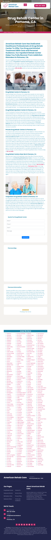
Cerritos (9, 409)
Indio (18, 397)
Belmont (9, 378)
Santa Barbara (40, 360)
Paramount (30, 394)
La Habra (19, 405)
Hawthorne (19, 381)
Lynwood (19, 453)
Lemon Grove (20, 433)
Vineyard (39, 430)
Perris (28, 397)
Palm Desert (30, 387)
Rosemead (29, 446)
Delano (8, 445)
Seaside (39, 376)
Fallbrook (19, 345)
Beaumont (9, 371)
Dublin (8, 453)
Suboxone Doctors (8, 493)
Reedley (29, 433)
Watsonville (40, 440)
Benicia (8, 379)
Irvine (18, 401)
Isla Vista (19, 402)
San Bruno (29, 456)
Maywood (19, 461)
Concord (9, 427)
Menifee (19, 463)
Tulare (39, 414)
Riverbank (29, 440)
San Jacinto (40, 337)
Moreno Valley (30, 348)
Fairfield (19, 343)
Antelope (9, 343)
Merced (19, 466)
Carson (8, 402)
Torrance (39, 410)
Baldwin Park (10, 364)
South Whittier (40, 394)
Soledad (39, 381)
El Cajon (9, 460)
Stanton (39, 397)
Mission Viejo (30, 335)
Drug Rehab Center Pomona (19, 32)
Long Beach (20, 445)
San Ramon (40, 355)
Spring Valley (40, 396)
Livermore (19, 438)
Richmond (29, 437)
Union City (39, 422)
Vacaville (39, 425)
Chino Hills (9, 414)
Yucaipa (39, 463)
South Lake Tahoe (41, 387)
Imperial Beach (20, 396)
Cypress (9, 437)
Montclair (29, 340)
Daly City (9, 438)
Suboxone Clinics (8, 499)
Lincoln (18, 437)
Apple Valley (10, 346)
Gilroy (18, 369)
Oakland (29, 369)
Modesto (29, 337)
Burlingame (9, 392)
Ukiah (38, 420)
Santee (39, 373)
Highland (19, 389)
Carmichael (9, 401)
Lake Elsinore (20, 423)
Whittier (39, 453)
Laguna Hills (20, 420)
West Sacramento (41, 445)
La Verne (19, 415)
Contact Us (18, 490)
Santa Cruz (40, 364)
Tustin (39, 417)
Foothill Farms (20, 353)
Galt (18, 364)
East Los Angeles (11, 455)
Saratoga (39, 374)
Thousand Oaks (41, 409)
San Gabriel (40, 335)
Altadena (9, 340)
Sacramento (30, 451)
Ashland (9, 355)
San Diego (29, 463)
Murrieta (29, 353)
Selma (38, 378)
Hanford (19, 379)
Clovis (8, 420)
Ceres (8, 407)
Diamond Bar (10, 448)
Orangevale (30, 379)
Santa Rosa (40, 371)
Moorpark (29, 346)
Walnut (39, 435)
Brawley (9, 384)
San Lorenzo (40, 345)
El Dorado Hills (10, 464)
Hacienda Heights (21, 378)
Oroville (29, 383)
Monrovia (29, 338)
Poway (28, 414)
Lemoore (19, 435)
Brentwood (9, 387)
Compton (9, 425)
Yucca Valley (40, 464)
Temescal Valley (41, 405)
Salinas (29, 453)
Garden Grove (20, 366)
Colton (8, 423)
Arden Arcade (10, 351)
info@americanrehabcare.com (15, 515)
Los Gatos (19, 451)
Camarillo (9, 396)
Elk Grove (19, 335)
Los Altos (19, 446)
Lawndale (19, 432)
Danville (9, 442)
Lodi (18, 440)
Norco (28, 361)
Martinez (19, 460)
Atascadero (9, 356)
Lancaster (19, 428)
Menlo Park (20, 464)
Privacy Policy (18, 496)
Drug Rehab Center (8, 490)
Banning (9, 366)
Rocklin (29, 443)
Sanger (39, 356)
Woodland (39, 458)
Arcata (8, 350)
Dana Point (9, 440)
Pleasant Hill (30, 407)
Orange (29, 378)
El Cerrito (9, 463)
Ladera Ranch (20, 417)
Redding (29, 427)
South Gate (40, 386)
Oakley (29, 371)
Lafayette (19, 419)
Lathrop (19, 430)
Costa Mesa (9, 430)
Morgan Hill (30, 350)
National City (30, 356)
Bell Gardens (10, 374)
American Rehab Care (15, 477)
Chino (8, 412)
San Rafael (39, 353)
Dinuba (8, 450)
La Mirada (19, 409)
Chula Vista (9, 415)
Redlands (29, 428)
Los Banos (19, 450)
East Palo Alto (10, 456)
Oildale (29, 374)
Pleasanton (30, 409)
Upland (39, 423)
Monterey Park (30, 345)
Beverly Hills (10, 383)
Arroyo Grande (10, 353)
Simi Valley (39, 379)
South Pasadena (41, 389)
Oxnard (29, 384)
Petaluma (29, 399)
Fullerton (19, 363)
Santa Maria (40, 366)
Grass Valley (20, 376)
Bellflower (9, 376)
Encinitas (19, 337)
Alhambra (9, 337)
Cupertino (9, 435)
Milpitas (29, 333)
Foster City (19, 355)
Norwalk (29, 366)
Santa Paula (40, 369)
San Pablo (39, 351)
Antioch (8, 345)
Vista (38, 433)
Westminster (40, 450)
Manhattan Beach (21, 456)
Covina (8, 432)
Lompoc (19, 443)
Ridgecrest (29, 438)
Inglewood (19, 399)
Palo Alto (29, 392)
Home (5, 32)
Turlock (39, 415)
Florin (18, 348)
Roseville (29, 448)
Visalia (39, 432)
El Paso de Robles (21, 333)
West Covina (40, 442)
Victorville (39, 428)
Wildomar (39, 455)
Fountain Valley (20, 356)
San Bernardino (31, 455)
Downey (9, 451)
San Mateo (40, 350)
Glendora (19, 373)
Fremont (19, 358)
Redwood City (30, 432)
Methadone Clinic (8, 496)
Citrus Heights (10, 417)
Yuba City (39, 461)
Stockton (39, 399)
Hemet (18, 384)
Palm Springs (30, 389)
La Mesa (19, 407)
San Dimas (29, 464)
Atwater (9, 358)
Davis (8, 443)
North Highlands (31, 363)
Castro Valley (10, 404)
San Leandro (40, 343)
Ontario (29, 376)
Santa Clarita (40, 363)
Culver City (9, 433)
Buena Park (9, 389)
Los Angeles (20, 448)
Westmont (39, 451)
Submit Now (25, 237)
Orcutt (28, 381)
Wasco (39, 438)
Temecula (39, 404)
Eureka (18, 340)
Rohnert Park (30, 445)
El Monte (9, 466)
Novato (29, 368)
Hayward (19, 383)
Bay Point (9, 369)
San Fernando (30, 466)
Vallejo (39, 427)
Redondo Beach (31, 430)
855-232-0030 (6, 1)
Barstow (9, 368)
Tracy (38, 412)
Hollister (19, 391)
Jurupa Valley (20, 404)
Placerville (29, 405)
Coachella (9, 422)
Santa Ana (39, 358)
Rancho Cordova (31, 415)
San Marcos (40, 348)
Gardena (19, 368)
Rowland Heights (31, 450)
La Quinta (19, 414)
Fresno (18, 361)
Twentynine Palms (41, 419)
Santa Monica (40, 368)
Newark (29, 358)
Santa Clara (40, 361)
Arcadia (8, 348)
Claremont (9, 419)
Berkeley (9, 381)
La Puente (19, 412)
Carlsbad (9, 399)
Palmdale (29, 391)
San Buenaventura (31, 458)
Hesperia (19, 387)
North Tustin (30, 364)
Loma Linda (20, 442)
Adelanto (9, 333)
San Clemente (30, 461)
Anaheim (9, 342)
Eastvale (9, 458)
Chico (8, 410)
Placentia (29, 404)
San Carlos (29, 460)
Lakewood (19, 427)
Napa (28, 355)
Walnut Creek (40, 437)
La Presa (19, 410)
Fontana (19, 351)
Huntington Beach (21, 392)
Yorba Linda (40, 460)
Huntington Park (21, 394)
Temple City (40, 407)
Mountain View (30, 351)
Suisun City (40, 401)
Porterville (29, 412)
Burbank (9, 391)
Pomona (10, 32)
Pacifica (29, 386)
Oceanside (29, 373)
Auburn (8, 360)
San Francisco (40, 333)
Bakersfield (9, 363)
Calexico (9, 394)
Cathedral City (10, 405)
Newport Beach (31, 360)
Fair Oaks (19, 342)
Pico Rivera (29, 401)
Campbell (9, 397)
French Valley (20, 360)
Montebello (30, 342)
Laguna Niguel (20, 422)
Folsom (18, 350)
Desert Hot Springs (11, 446)
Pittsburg (29, 402)
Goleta (18, 374)
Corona (8, 428)
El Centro (9, 461)
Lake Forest (20, 425)
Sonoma (39, 383)
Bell (8, 373)
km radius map (25, 265)
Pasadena (29, 396)
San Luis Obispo (41, 346)
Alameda (9, 335)
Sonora (39, 384)
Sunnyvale (39, 402)
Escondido (19, 338)
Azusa (8, 361)
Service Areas (18, 493)
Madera (19, 455)
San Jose (39, 338)
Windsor (39, 456)
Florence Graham (21, 346)
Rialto (28, 435)
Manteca (19, 458)
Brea (8, 386)
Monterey (29, 343)
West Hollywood (41, 443)
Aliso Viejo (9, 338)
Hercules (19, 386)
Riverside (29, 442)
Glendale (19, 371)
